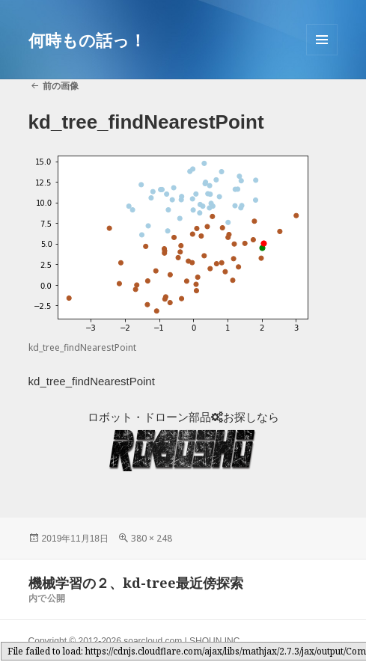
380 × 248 (151, 538)
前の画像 (61, 85)
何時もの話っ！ (87, 39)
